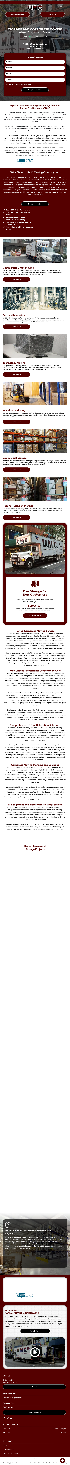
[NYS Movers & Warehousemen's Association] (35, 1284)
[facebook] (4, 1418)
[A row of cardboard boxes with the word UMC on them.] (19, 869)
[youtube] (11, 1418)
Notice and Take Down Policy (45, 1463)
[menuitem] (34, 1445)
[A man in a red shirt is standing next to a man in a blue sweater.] (51, 869)
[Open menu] (61, 7)
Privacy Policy (6, 1463)
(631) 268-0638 (9, 1407)
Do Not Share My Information (19, 1463)
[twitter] (7, 1418)
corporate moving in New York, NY (41, 641)
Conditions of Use (32, 1463)
